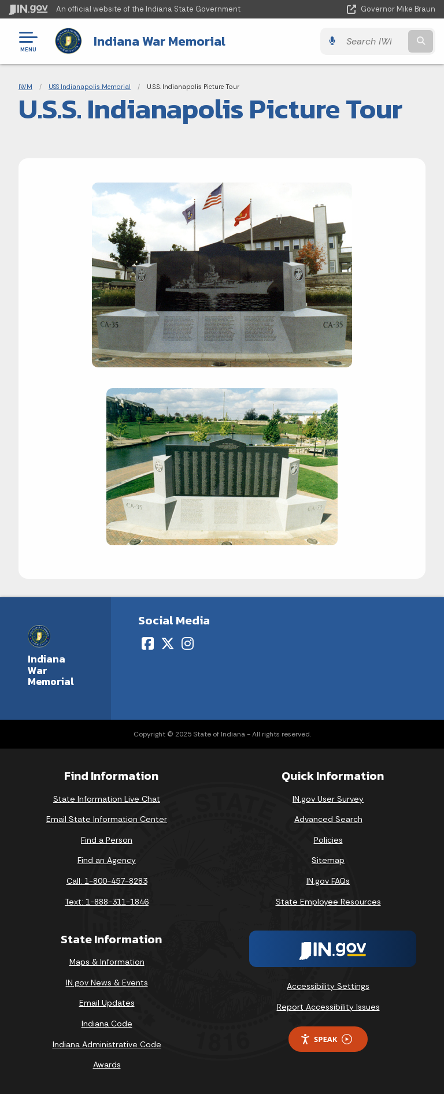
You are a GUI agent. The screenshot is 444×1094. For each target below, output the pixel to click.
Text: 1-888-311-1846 (107, 901)
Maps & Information (107, 962)
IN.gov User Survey (328, 799)
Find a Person (106, 840)
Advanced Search (328, 819)
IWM (25, 87)
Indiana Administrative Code (107, 1044)
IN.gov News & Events (107, 982)
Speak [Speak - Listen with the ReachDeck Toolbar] (326, 1039)
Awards (107, 1064)
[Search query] (373, 41)
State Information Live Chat (106, 799)
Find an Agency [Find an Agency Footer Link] (106, 860)
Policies (328, 840)
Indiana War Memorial (159, 41)
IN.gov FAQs (328, 881)
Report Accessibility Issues (328, 1007)
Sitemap (328, 860)
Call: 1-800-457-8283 (106, 881)
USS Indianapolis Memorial (90, 87)
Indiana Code (107, 1023)
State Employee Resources (328, 901)
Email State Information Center (106, 819)
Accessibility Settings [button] (328, 986)
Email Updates (107, 1003)
